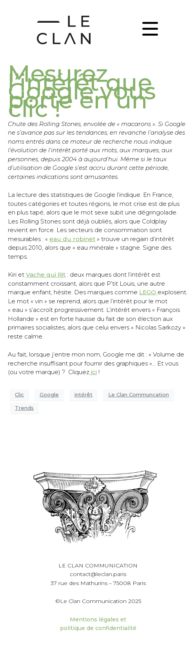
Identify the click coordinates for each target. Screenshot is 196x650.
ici (93, 372)
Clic (19, 394)
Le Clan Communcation (138, 394)
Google (49, 394)
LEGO (148, 292)
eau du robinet (72, 239)
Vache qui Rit (45, 274)
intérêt (83, 394)
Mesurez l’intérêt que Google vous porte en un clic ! (82, 91)
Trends (24, 408)
